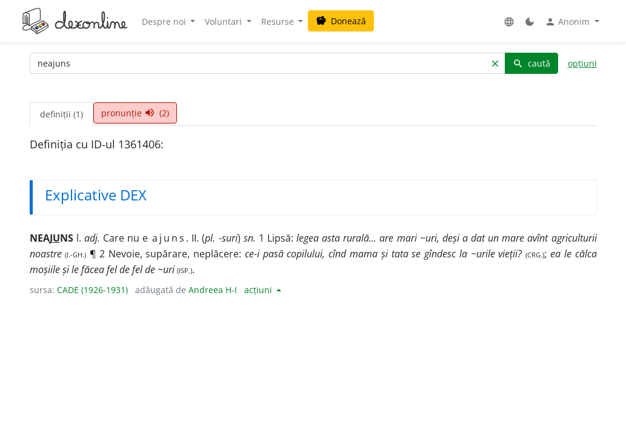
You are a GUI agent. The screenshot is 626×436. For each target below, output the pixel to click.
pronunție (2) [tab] (135, 113)
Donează (341, 21)
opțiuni (582, 63)
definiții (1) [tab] (61, 114)
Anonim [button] (568, 22)
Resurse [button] (278, 21)
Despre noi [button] (165, 21)
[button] (509, 21)
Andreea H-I (212, 290)
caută (531, 63)
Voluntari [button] (224, 21)
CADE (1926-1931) (92, 290)
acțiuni (259, 290)
